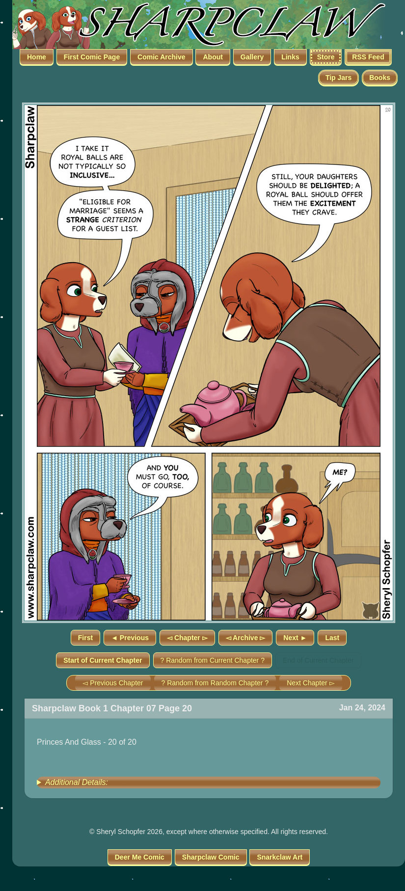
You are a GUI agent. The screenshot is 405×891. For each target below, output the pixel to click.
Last (332, 638)
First (85, 638)
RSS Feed (368, 57)
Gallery (252, 57)
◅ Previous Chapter (112, 683)
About (212, 57)
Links (290, 57)
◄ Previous (130, 638)
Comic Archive (161, 57)
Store (326, 57)
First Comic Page (92, 57)
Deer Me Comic (139, 857)
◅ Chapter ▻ (187, 638)
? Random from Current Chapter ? (213, 660)
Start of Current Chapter (102, 660)
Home (36, 57)
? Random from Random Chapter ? (215, 683)
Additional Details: (76, 782)
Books (379, 77)
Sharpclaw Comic (211, 857)
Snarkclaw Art (279, 857)
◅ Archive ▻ (246, 638)
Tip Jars (338, 77)
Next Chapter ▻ (310, 683)
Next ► (295, 638)
